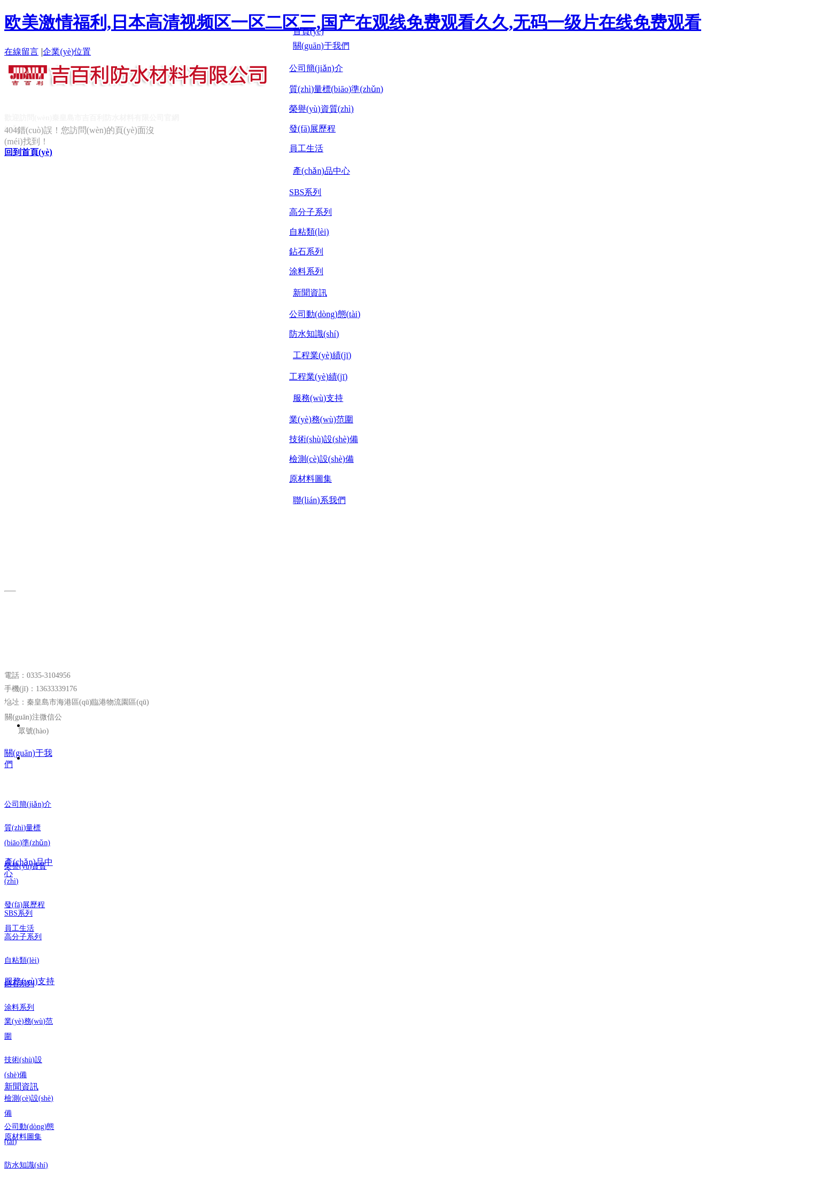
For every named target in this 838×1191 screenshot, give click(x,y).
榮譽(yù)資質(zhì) (321, 108)
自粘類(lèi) (309, 231)
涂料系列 (306, 271)
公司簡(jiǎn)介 (316, 68)
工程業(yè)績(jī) (318, 376)
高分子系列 (310, 211)
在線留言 (21, 51)
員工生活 (306, 148)
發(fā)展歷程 (312, 128)
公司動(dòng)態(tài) (324, 314)
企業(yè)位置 (67, 51)
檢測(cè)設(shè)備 (321, 458)
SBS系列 (305, 192)
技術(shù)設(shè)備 (323, 439)
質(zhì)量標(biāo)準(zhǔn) (336, 89)
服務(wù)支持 (29, 981)
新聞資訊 (21, 1086)
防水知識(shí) (314, 333)
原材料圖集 (310, 478)
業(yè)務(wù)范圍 (321, 419)
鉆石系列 (306, 251)
